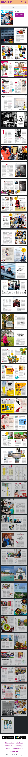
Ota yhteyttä (19, 743)
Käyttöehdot (8, 746)
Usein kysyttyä (19, 746)
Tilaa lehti (19, 15)
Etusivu (4, 8)
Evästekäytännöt (18, 748)
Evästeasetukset (14, 751)
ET (8, 8)
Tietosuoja (8, 748)
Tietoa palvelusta (9, 743)
